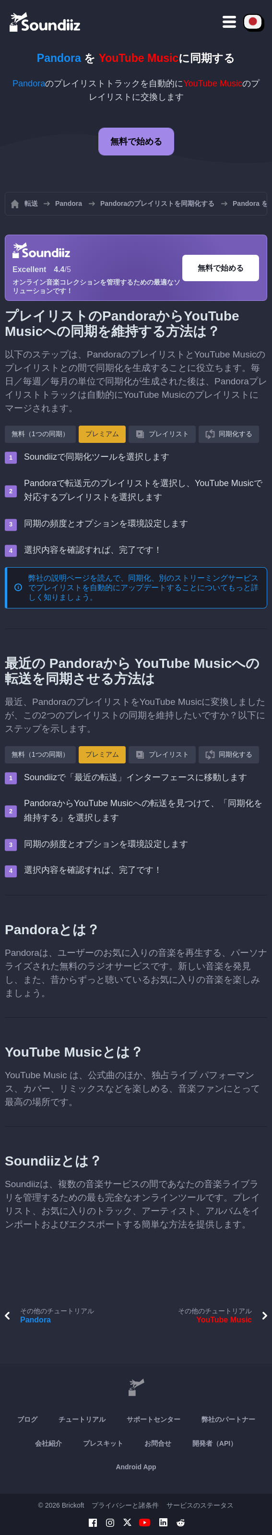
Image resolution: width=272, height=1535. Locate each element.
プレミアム (102, 434)
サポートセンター (153, 1419)
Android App (136, 1467)
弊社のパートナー (228, 1419)
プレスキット (103, 1443)
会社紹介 (48, 1443)
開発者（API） (214, 1443)
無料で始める (136, 141)
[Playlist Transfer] (46, 21)
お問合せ (157, 1443)
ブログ (27, 1419)
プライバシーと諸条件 (125, 1505)
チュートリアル (82, 1419)
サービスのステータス (200, 1505)
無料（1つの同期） (40, 434)
